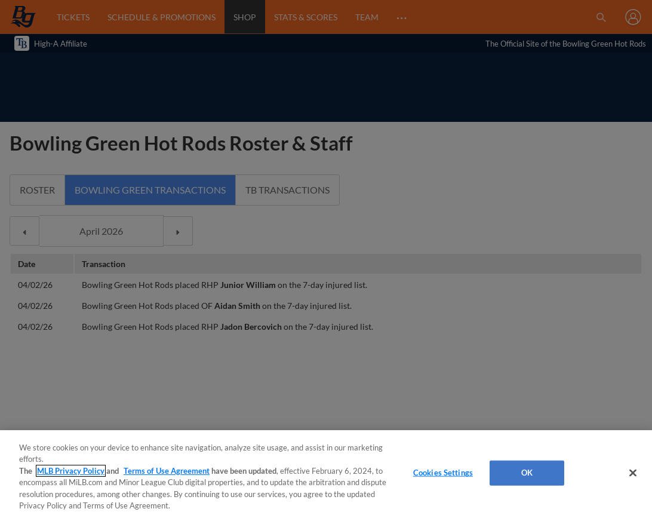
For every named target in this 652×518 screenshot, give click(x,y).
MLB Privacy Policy (70, 471)
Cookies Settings (443, 472)
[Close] (633, 473)
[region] (326, 474)
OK (527, 472)
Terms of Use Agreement (167, 471)
